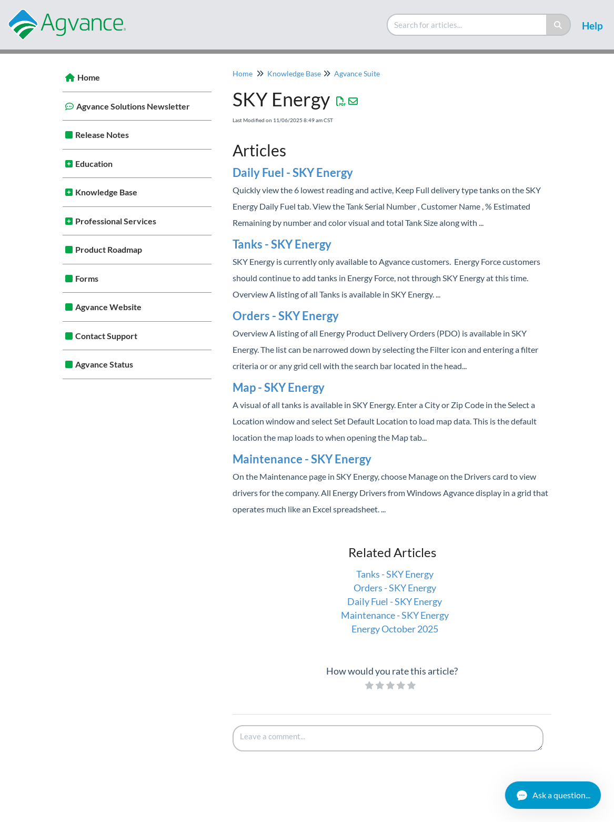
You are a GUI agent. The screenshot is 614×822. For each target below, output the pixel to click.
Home (88, 77)
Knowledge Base (106, 192)
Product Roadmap (108, 249)
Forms (86, 278)
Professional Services (115, 221)
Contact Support (106, 336)
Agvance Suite (357, 73)
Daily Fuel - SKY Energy (293, 172)
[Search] (558, 25)
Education (94, 164)
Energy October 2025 (394, 629)
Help (592, 25)
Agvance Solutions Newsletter (133, 106)
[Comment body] (388, 738)
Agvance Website (108, 307)
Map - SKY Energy (279, 387)
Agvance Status (104, 364)
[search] (467, 25)
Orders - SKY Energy (286, 316)
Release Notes (102, 135)
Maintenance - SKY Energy (302, 459)
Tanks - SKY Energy (282, 244)
